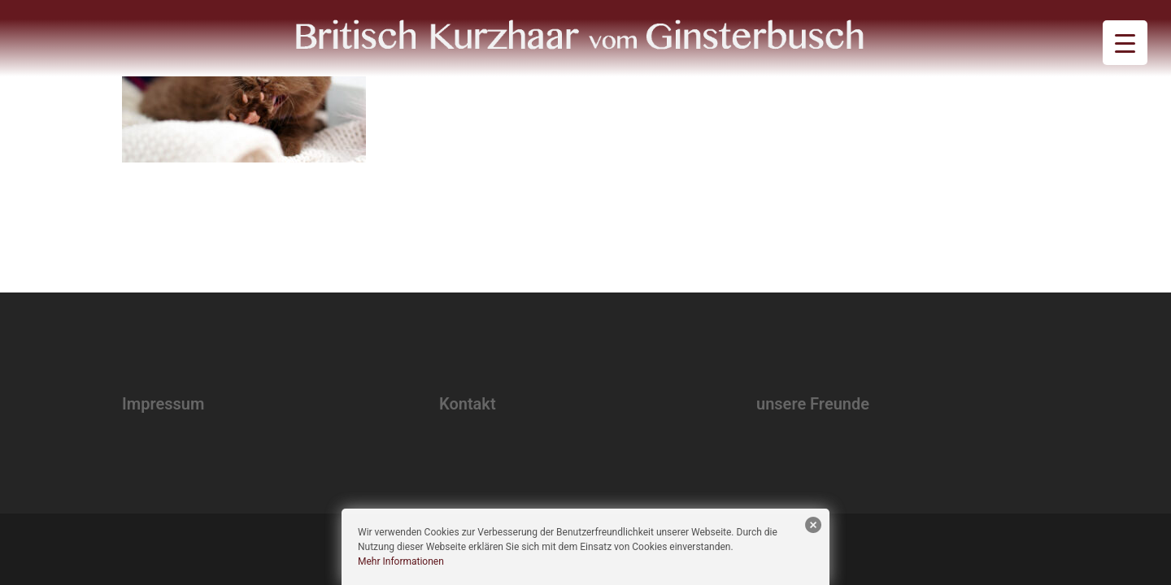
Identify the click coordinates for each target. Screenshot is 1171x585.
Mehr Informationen (401, 561)
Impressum (163, 404)
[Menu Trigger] (1125, 42)
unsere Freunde (812, 404)
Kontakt (467, 404)
